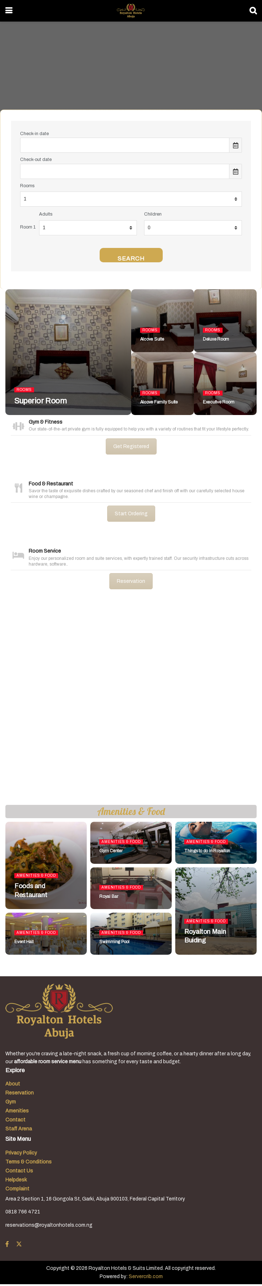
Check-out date (36, 159)
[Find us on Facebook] (7, 1244)
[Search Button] (253, 11)
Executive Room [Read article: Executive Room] (218, 402)
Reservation (131, 581)
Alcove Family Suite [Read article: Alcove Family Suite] (159, 402)
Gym (10, 1102)
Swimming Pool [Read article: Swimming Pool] (114, 941)
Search (131, 258)
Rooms (27, 185)
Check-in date (34, 133)
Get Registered (131, 446)
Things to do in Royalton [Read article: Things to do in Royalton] (207, 850)
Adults (45, 214)
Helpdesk (16, 1180)
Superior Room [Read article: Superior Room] (40, 401)
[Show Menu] (8, 11)
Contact (15, 1120)
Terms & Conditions (28, 1162)
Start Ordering (131, 513)
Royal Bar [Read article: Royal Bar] (108, 896)
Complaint (17, 1188)
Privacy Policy (21, 1153)
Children (153, 214)
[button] (11, 703)
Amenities (17, 1111)
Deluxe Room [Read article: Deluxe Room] (216, 339)
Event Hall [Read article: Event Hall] (24, 941)
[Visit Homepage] (130, 11)
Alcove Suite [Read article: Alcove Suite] (152, 339)
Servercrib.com (146, 1276)
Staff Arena (18, 1128)
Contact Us (19, 1171)
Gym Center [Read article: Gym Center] (111, 850)
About (12, 1084)
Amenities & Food (36, 875)
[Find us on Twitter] (19, 1244)
